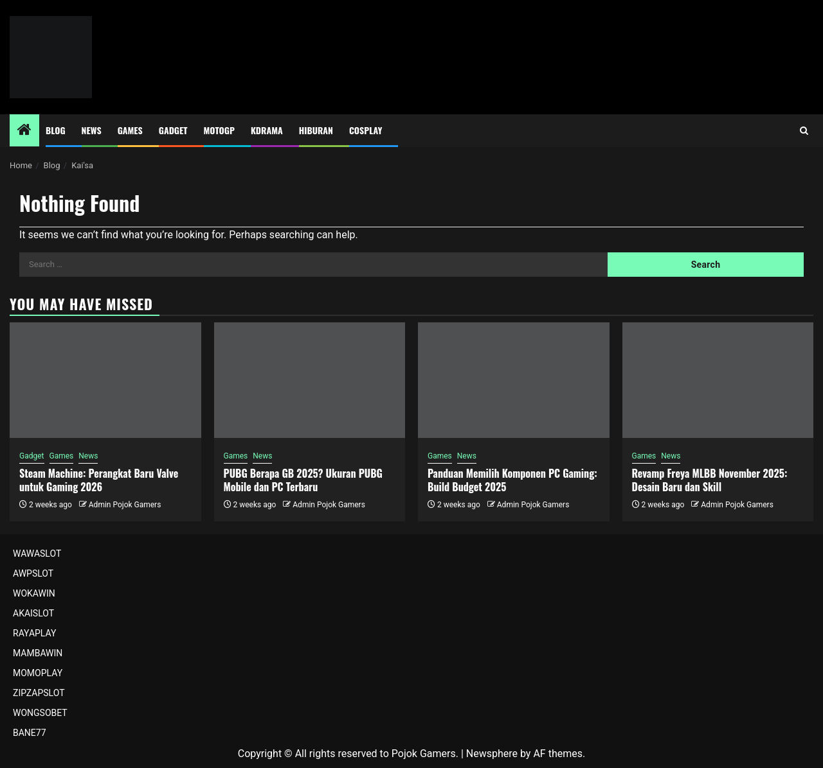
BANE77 (29, 733)
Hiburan (316, 130)
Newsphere (492, 753)
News (92, 130)
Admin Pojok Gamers (125, 504)
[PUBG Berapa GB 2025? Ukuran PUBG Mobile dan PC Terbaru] (310, 380)
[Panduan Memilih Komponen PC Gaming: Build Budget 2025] (514, 380)
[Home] (24, 131)
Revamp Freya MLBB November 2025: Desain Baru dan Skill (710, 480)
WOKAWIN (34, 593)
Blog (56, 130)
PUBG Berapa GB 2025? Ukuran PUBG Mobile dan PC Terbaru (303, 480)
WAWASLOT (37, 553)
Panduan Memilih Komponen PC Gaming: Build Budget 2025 (512, 480)
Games (130, 130)
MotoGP (219, 130)
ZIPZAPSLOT (39, 693)
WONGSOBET (40, 713)
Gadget (173, 130)
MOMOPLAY (37, 673)
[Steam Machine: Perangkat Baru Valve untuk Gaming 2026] (105, 380)
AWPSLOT (33, 573)
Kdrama (267, 130)
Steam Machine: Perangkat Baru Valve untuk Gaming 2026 (98, 480)
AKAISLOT (33, 613)
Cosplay (365, 130)
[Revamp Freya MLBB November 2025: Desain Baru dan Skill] (718, 380)
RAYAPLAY (34, 633)
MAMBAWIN (37, 653)
